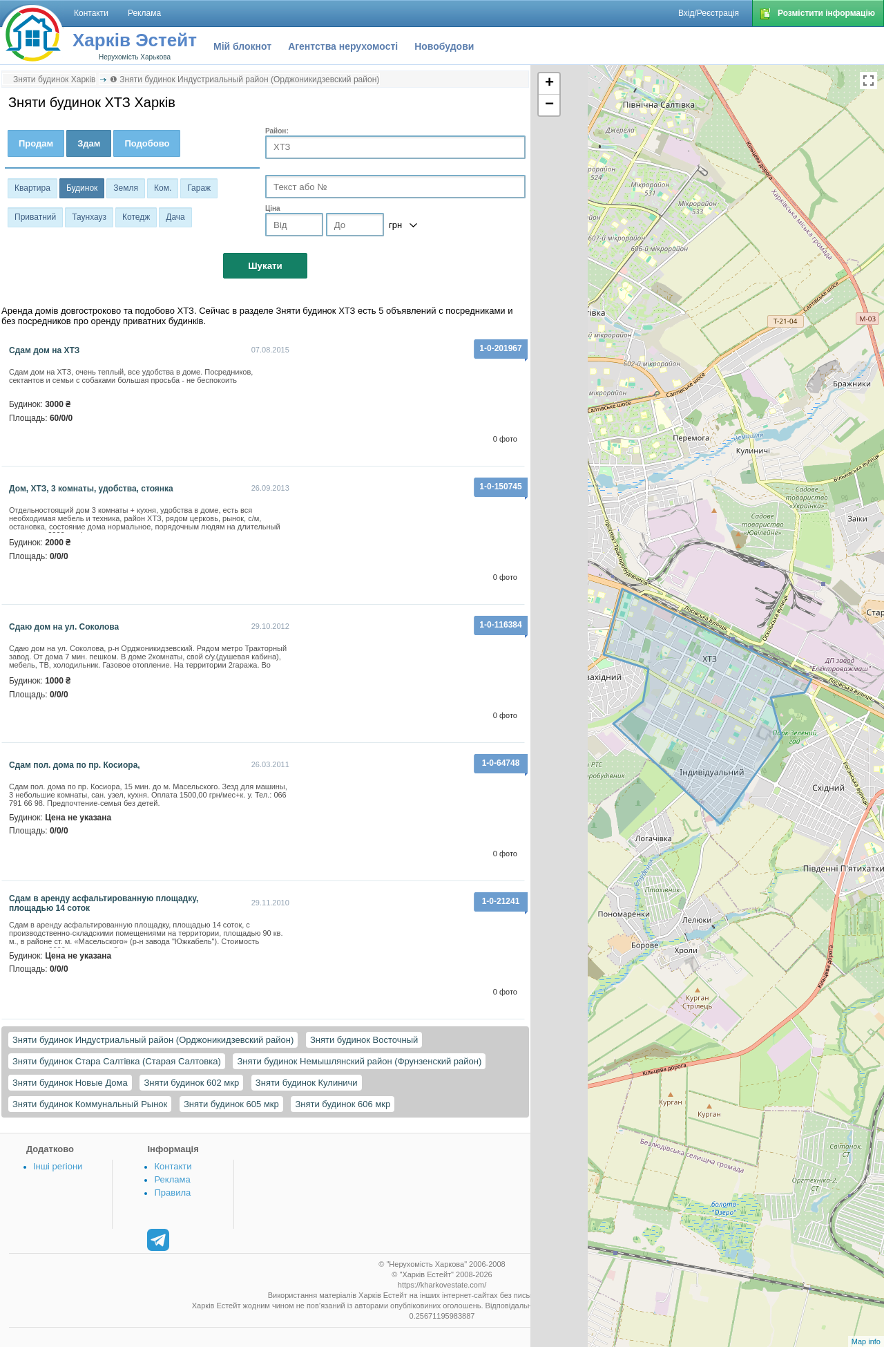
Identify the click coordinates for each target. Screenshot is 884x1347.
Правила (172, 1192)
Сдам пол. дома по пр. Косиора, (74, 765)
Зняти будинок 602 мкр (191, 1082)
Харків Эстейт (135, 40)
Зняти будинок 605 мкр (231, 1104)
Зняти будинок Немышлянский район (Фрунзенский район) (359, 1061)
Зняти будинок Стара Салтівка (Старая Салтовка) (116, 1061)
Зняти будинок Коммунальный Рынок (89, 1104)
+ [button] (549, 83)
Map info (866, 1341)
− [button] (549, 105)
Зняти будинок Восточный (364, 1040)
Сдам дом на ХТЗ (44, 350)
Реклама (172, 1179)
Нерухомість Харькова (135, 57)
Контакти (172, 1166)
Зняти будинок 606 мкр (342, 1104)
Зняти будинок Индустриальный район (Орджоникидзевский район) (153, 1040)
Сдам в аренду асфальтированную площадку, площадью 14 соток (103, 903)
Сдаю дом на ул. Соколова (64, 627)
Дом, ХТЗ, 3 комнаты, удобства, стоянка (91, 488)
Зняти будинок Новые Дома (70, 1082)
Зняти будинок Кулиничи (307, 1082)
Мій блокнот (242, 46)
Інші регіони (57, 1166)
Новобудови (444, 46)
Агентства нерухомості (343, 46)
